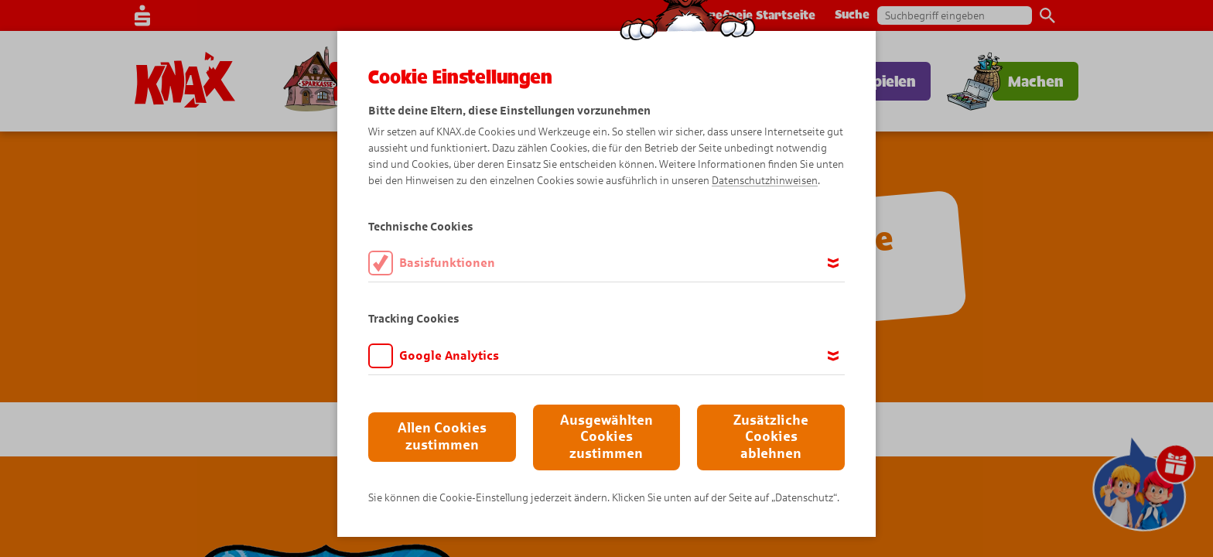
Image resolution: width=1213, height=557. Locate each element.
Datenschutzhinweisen (765, 180)
